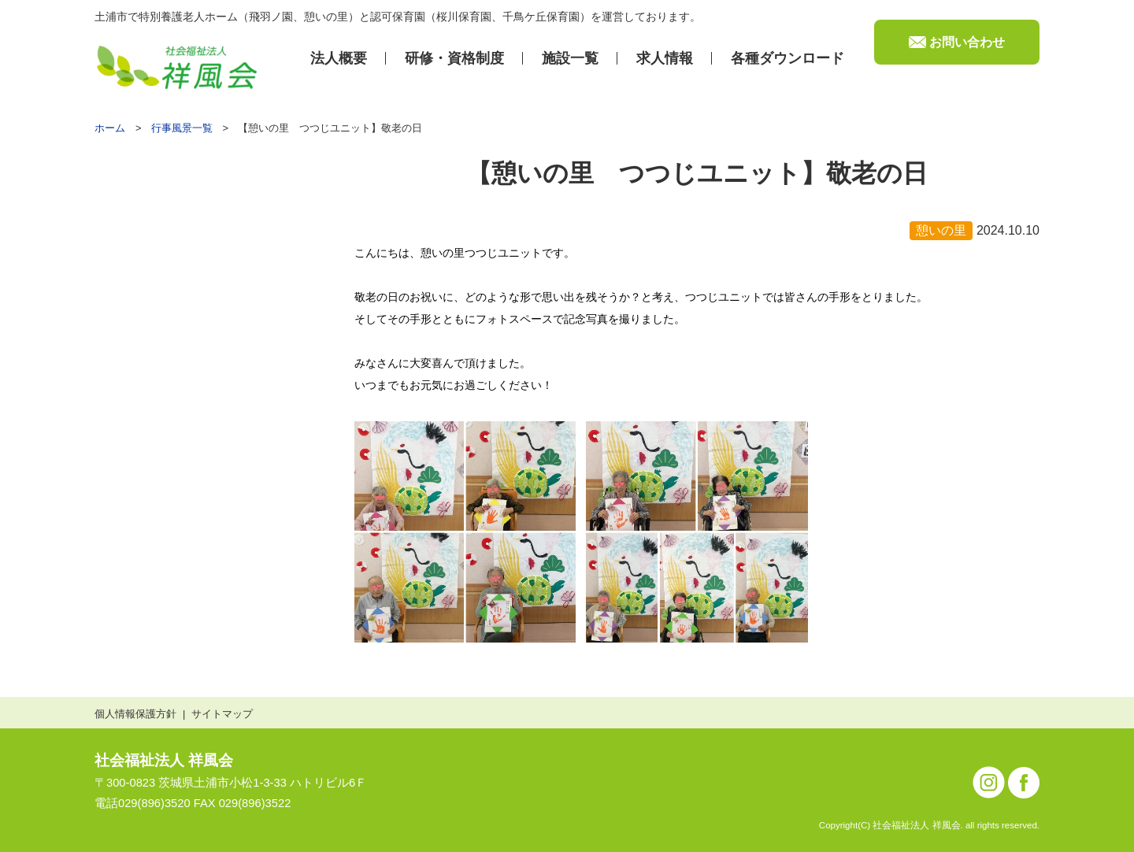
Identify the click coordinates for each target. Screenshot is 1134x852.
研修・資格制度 (454, 58)
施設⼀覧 (570, 58)
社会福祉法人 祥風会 (163, 760)
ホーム (109, 128)
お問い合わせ (967, 42)
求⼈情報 (664, 58)
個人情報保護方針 (135, 714)
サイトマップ (222, 714)
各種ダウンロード (787, 58)
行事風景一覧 (182, 128)
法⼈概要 (338, 58)
